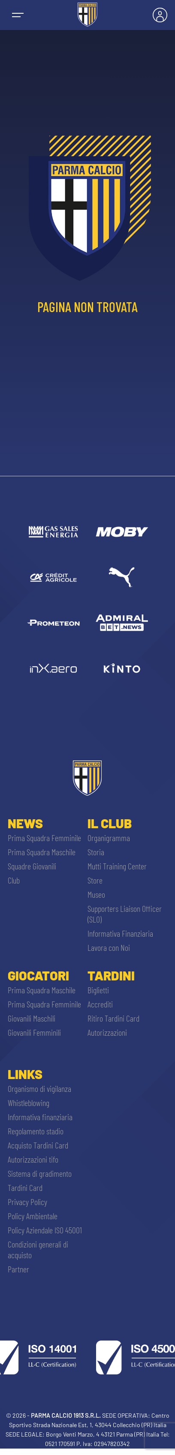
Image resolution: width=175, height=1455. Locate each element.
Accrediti (100, 1004)
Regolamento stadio (35, 1131)
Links (25, 1074)
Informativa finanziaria (40, 1117)
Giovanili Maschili (31, 1018)
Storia (96, 852)
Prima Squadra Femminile (44, 838)
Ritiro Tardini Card (113, 1018)
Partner (18, 1269)
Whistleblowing (28, 1102)
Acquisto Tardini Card (38, 1145)
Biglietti (98, 990)
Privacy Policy (27, 1201)
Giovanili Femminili (34, 1032)
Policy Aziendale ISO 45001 (45, 1230)
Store (95, 880)
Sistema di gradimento (40, 1173)
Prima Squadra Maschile (41, 852)
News (25, 823)
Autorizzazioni (107, 1032)
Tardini (111, 975)
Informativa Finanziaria (120, 933)
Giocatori (38, 975)
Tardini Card (25, 1187)
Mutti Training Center (117, 866)
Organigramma (109, 838)
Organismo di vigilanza (39, 1088)
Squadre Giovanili (32, 866)
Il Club (110, 823)
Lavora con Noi (109, 947)
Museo (96, 894)
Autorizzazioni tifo (33, 1159)
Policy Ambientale (32, 1216)
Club (14, 880)
